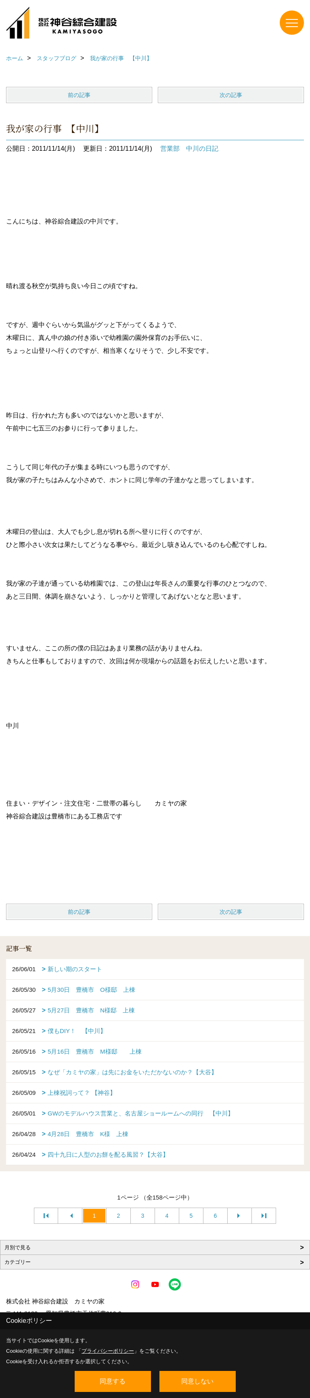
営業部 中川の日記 (189, 148)
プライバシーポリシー (108, 1351)
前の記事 (79, 95)
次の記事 (231, 95)
